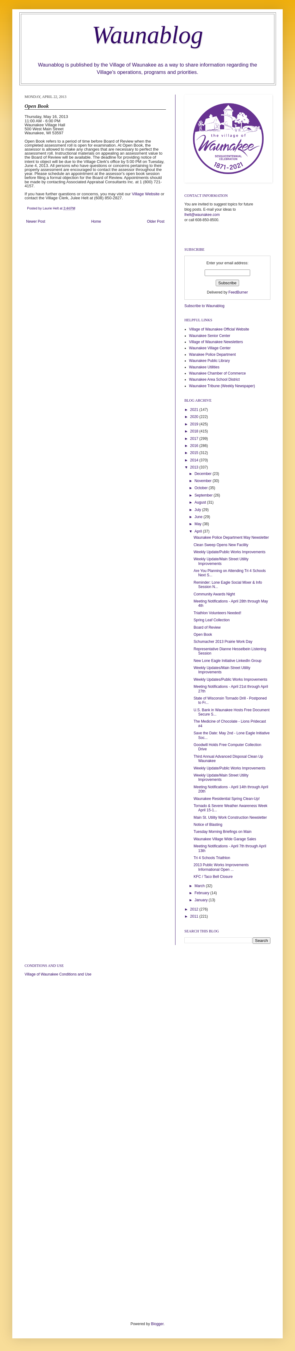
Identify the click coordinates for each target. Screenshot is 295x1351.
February (202, 893)
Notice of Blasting (208, 824)
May (199, 524)
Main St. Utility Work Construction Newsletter (230, 817)
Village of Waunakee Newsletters (216, 342)
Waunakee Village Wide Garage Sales (225, 839)
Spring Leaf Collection (212, 620)
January (202, 900)
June (199, 517)
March (200, 886)
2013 (194, 467)
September (204, 495)
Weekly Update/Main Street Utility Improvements (221, 561)
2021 (194, 410)
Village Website (145, 194)
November (204, 481)
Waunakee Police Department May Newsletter (231, 537)
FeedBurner (238, 292)
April (199, 531)
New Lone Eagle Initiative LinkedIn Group (228, 661)
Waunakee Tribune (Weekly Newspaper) (222, 386)
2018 (194, 431)
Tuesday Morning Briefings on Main (222, 832)
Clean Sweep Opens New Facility (221, 545)
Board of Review (207, 627)
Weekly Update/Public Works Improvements (230, 552)
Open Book (203, 634)
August (201, 502)
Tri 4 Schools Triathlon (212, 858)
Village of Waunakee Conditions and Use (58, 974)
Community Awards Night (214, 594)
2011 (194, 916)
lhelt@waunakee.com (202, 215)
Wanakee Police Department (212, 354)
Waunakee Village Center (209, 348)
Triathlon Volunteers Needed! (217, 613)
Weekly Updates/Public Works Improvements (230, 679)
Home (96, 221)
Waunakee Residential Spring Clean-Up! (227, 799)
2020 (194, 417)
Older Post (155, 221)
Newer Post (35, 221)
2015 (194, 453)
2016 (194, 446)
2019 (194, 424)
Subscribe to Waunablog (204, 306)
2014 (194, 460)
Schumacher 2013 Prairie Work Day (223, 641)
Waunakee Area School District (214, 379)
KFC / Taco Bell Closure (213, 876)
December (204, 474)
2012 (194, 909)
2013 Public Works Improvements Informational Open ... (221, 867)
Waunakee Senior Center (209, 336)
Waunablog (147, 34)
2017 (194, 438)
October (202, 488)
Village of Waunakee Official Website (219, 329)
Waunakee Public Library (209, 361)
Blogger (157, 1324)
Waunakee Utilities (204, 367)
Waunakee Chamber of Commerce (217, 373)
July (198, 510)
